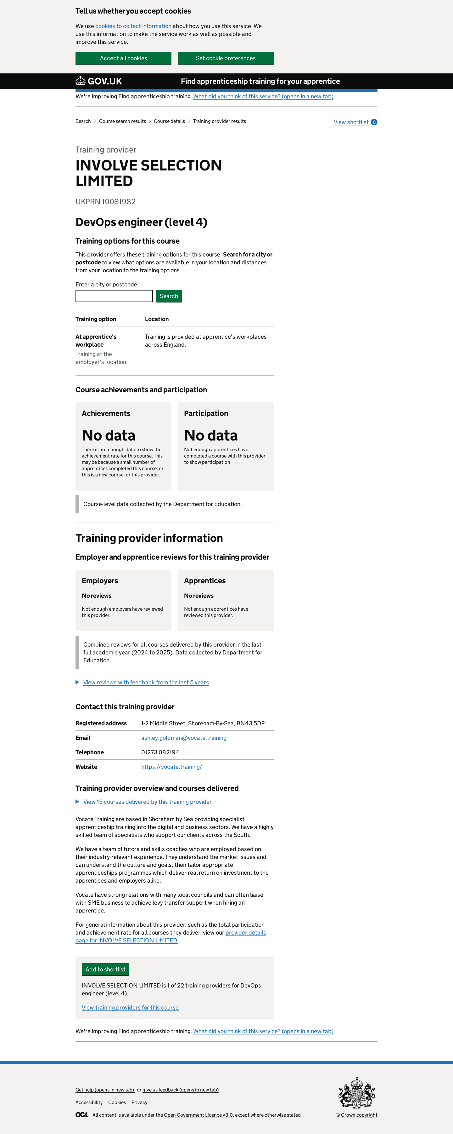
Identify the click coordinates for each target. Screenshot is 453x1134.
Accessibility (89, 1102)
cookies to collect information (133, 26)
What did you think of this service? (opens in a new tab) (263, 96)
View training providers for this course (130, 1007)
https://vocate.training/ (171, 766)
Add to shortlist (106, 969)
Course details (169, 121)
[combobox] (114, 296)
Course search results (122, 121)
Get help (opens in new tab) (105, 1090)
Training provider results (219, 121)
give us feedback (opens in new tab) (181, 1090)
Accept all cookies (123, 58)
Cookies (117, 1102)
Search (83, 121)
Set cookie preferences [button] (226, 58)
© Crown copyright (357, 1115)
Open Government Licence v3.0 (198, 1115)
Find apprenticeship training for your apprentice (260, 81)
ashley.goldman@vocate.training (183, 737)
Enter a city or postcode (106, 284)
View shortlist (356, 122)
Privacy (139, 1102)
